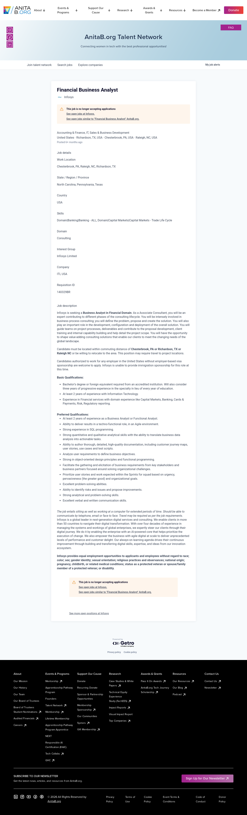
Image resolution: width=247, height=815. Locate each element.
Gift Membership (88, 729)
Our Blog (180, 687)
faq (231, 27)
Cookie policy (130, 652)
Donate (81, 681)
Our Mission (20, 681)
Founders (50, 698)
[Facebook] (10, 37)
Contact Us (213, 681)
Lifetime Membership (57, 718)
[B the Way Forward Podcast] (42, 797)
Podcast (179, 694)
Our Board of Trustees (26, 701)
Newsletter (213, 687)
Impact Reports (120, 707)
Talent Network (56, 705)
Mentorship (54, 681)
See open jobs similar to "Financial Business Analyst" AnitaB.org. (102, 118)
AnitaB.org (54, 801)
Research (125, 10)
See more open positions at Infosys (89, 613)
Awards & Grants (153, 10)
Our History (20, 687)
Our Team (19, 694)
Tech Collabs (54, 753)
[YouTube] (29, 797)
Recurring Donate (87, 687)
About (40, 10)
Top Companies (120, 720)
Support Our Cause (99, 10)
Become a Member (207, 10)
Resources (177, 10)
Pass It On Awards (153, 681)
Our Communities (87, 716)
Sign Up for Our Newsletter (207, 778)
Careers (20, 725)
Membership (54, 712)
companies (90, 65)
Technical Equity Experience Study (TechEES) (120, 696)
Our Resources (184, 681)
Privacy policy (114, 652)
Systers (83, 723)
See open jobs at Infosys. (80, 113)
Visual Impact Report (121, 714)
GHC (50, 760)
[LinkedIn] (10, 44)
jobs (64, 65)
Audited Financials (26, 718)
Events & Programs (67, 10)
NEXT (48, 736)
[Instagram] (10, 30)
